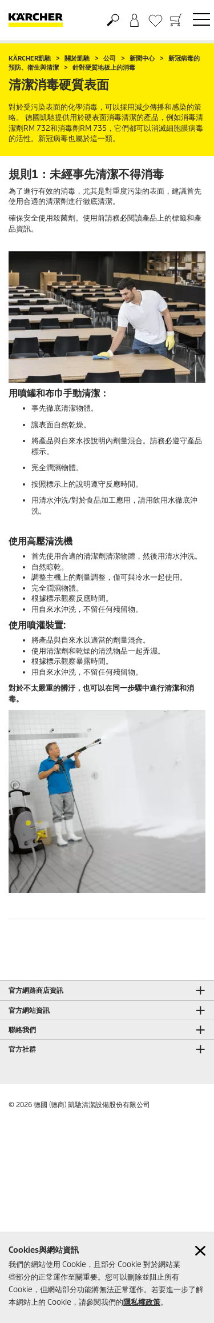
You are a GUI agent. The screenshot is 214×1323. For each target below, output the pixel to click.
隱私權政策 (141, 1302)
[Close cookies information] (200, 1251)
